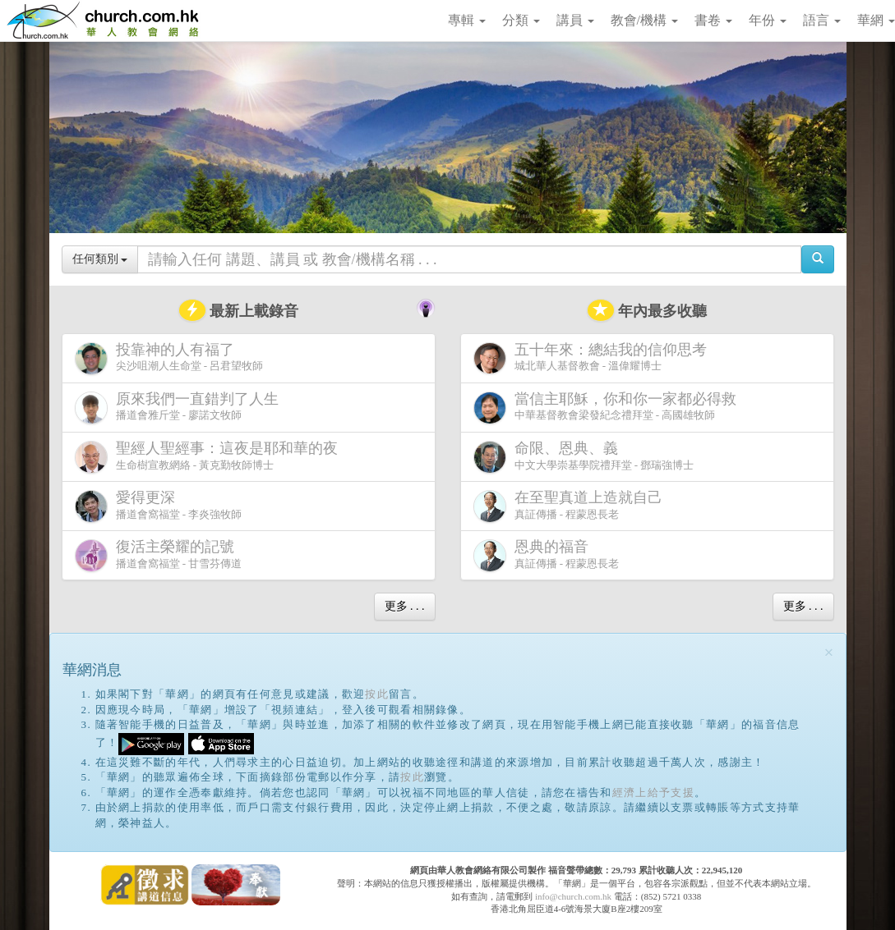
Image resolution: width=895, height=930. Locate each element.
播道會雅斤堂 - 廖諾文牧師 (180, 407)
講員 (575, 20)
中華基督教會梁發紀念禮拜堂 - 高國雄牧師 (608, 407)
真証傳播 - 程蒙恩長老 (571, 506)
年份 (768, 20)
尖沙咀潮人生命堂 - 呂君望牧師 (169, 358)
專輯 (467, 20)
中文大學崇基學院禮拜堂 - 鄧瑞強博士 (583, 457)
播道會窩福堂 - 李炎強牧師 (158, 506)
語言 (822, 20)
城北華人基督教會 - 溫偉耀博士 (593, 357)
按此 (377, 694)
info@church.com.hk (573, 896)
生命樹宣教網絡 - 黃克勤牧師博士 (209, 457)
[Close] (829, 653)
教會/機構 (644, 20)
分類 (521, 20)
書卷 (713, 20)
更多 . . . (405, 606)
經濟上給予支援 (653, 792)
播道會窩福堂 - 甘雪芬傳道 (158, 555)
